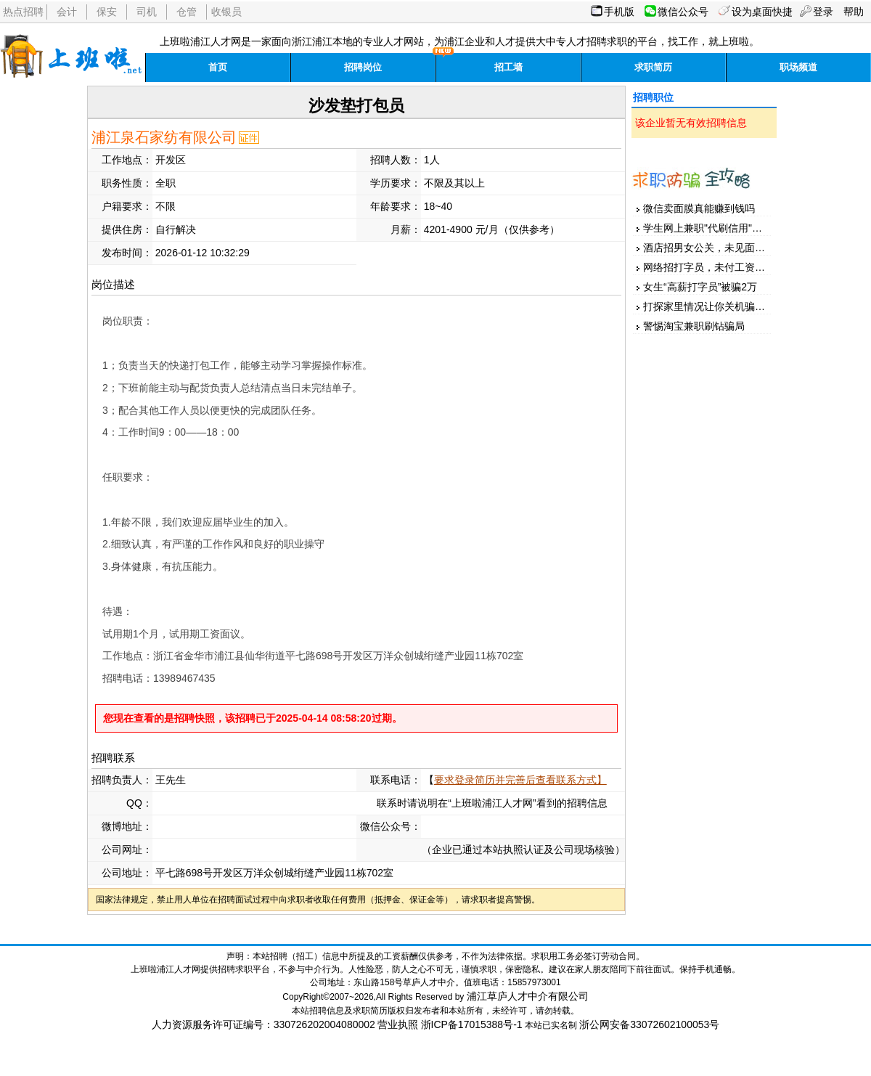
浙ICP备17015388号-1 (472, 1024)
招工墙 (508, 67)
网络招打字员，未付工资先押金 (714, 267)
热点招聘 (23, 11)
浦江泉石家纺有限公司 (164, 137)
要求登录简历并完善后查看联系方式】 (520, 780)
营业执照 (397, 1024)
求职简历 (653, 67)
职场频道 (798, 67)
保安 (107, 11)
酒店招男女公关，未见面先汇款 (714, 247)
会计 (67, 11)
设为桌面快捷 (762, 11)
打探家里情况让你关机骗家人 (709, 306)
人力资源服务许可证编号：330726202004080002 (263, 1024)
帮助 (853, 11)
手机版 (619, 11)
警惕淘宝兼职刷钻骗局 (694, 326)
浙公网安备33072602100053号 (649, 1024)
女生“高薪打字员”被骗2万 (700, 287)
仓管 (186, 11)
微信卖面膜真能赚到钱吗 (699, 208)
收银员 (226, 11)
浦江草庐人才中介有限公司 (528, 996)
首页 (217, 67)
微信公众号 (683, 11)
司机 (146, 11)
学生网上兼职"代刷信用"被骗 (707, 228)
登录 (823, 11)
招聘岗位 (363, 67)
